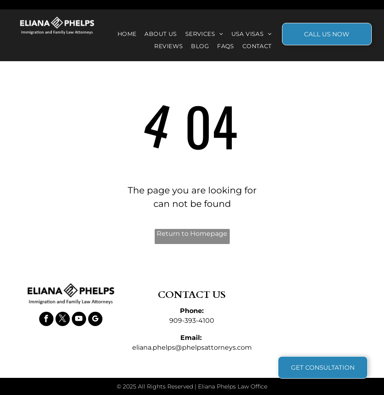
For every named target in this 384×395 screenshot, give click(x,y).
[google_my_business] (95, 320)
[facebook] (46, 320)
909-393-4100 (191, 320)
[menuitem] (127, 34)
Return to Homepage (192, 233)
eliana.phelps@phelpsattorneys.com (192, 347)
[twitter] (62, 320)
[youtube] (79, 320)
